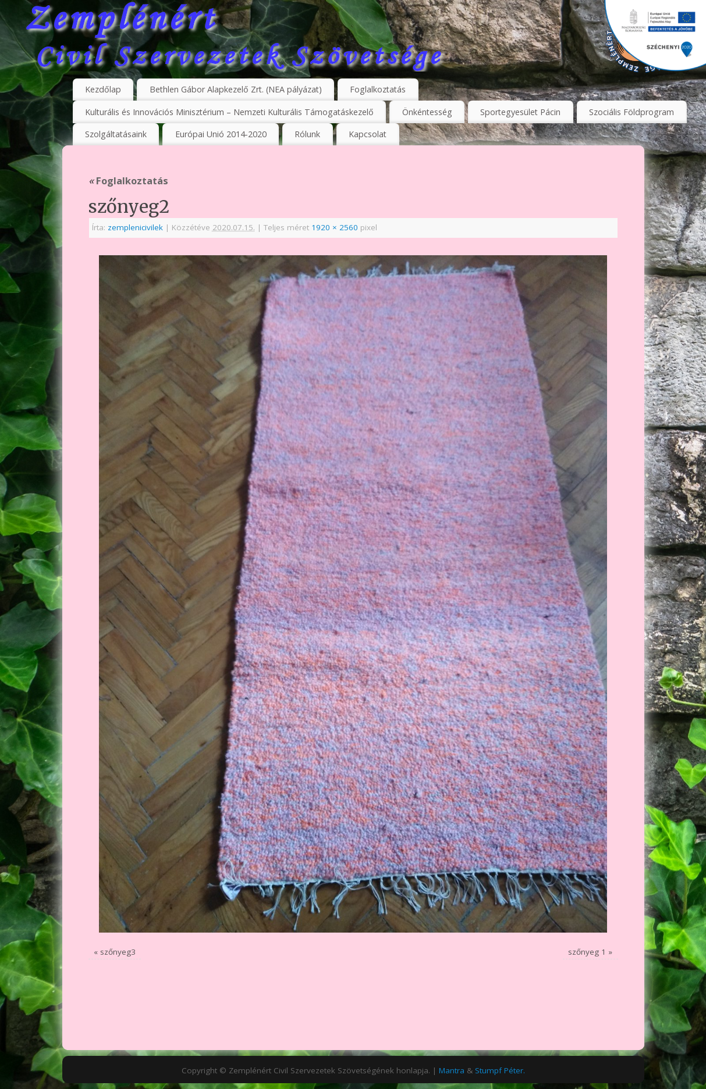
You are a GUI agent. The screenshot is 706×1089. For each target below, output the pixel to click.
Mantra (451, 1070)
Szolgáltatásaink (116, 134)
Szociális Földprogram (631, 111)
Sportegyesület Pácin (520, 111)
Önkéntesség (427, 111)
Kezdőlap (103, 89)
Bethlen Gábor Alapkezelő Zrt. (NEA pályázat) (236, 89)
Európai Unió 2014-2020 (221, 134)
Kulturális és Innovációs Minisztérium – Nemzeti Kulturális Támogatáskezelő (229, 111)
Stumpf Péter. (500, 1070)
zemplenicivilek (135, 227)
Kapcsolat (367, 134)
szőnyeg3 (118, 952)
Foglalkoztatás (378, 89)
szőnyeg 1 (587, 952)
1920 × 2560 (334, 227)
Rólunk (307, 134)
